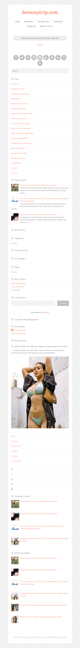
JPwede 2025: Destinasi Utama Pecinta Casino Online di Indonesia (43, 605)
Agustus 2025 (16, 287)
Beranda (40, 45)
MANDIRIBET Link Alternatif (21, 143)
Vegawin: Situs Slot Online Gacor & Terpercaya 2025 (38, 214)
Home (17, 22)
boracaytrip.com (40, 12)
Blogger (46, 312)
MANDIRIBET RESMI (18, 109)
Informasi (28, 22)
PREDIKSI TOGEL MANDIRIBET (22, 133)
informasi (14, 243)
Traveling (31, 26)
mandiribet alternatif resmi (20, 94)
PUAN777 (14, 168)
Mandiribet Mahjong (18, 158)
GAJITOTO (15, 84)
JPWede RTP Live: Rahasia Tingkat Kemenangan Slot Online (41, 346)
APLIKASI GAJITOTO (19, 119)
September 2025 (17, 283)
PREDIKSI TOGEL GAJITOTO (21, 114)
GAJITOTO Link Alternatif (20, 123)
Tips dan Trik (43, 22)
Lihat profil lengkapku (18, 333)
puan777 (14, 173)
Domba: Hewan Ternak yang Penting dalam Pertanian (38, 185)
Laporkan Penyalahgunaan (26, 319)
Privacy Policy (46, 26)
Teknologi (58, 22)
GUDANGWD (16, 163)
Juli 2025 (14, 290)
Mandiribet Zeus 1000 (19, 153)
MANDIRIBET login (18, 89)
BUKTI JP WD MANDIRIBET (21, 128)
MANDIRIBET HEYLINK (19, 104)
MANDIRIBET (16, 99)
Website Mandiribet (18, 148)
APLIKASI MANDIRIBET (19, 138)
